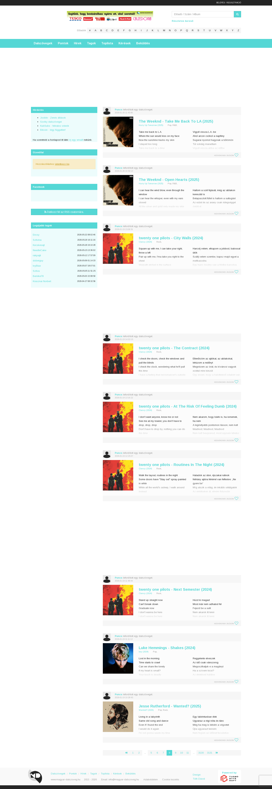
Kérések (124, 43)
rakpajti (37, 255)
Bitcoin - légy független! (53, 129)
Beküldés (143, 43)
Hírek (77, 43)
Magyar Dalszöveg (45, 22)
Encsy (36, 234)
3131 (209, 752)
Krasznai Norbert (42, 281)
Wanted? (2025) (146, 710)
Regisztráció (233, 3)
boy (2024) (144, 652)
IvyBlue (37, 265)
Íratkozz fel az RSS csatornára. (64, 211)
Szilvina (37, 240)
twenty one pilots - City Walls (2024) (171, 238)
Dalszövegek (43, 43)
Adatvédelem (150, 779)
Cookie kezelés (170, 779)
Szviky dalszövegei (51, 121)
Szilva (36, 271)
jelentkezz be (62, 164)
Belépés (220, 3)
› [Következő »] (218, 753)
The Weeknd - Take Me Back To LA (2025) (176, 121)
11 (187, 752)
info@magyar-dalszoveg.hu (124, 779)
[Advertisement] (136, 74)
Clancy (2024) (145, 242)
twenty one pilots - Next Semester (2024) (175, 589)
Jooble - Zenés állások (53, 117)
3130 (201, 752)
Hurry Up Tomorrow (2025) (151, 125)
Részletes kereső (182, 21)
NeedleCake (39, 250)
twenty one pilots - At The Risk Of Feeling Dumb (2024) (188, 406)
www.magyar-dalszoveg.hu (65, 779)
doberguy (38, 260)
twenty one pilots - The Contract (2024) (174, 348)
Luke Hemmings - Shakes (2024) (167, 648)
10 (181, 752)
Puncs (118, 109)
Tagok (91, 43)
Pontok (63, 43)
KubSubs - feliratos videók (54, 125)
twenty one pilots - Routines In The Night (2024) (181, 465)
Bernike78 (38, 276)
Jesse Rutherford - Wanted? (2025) (170, 706)
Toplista (107, 43)
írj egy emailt (75, 139)
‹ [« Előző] (127, 753)
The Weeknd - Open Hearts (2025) (169, 180)
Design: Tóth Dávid (199, 776)
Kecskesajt (39, 245)
